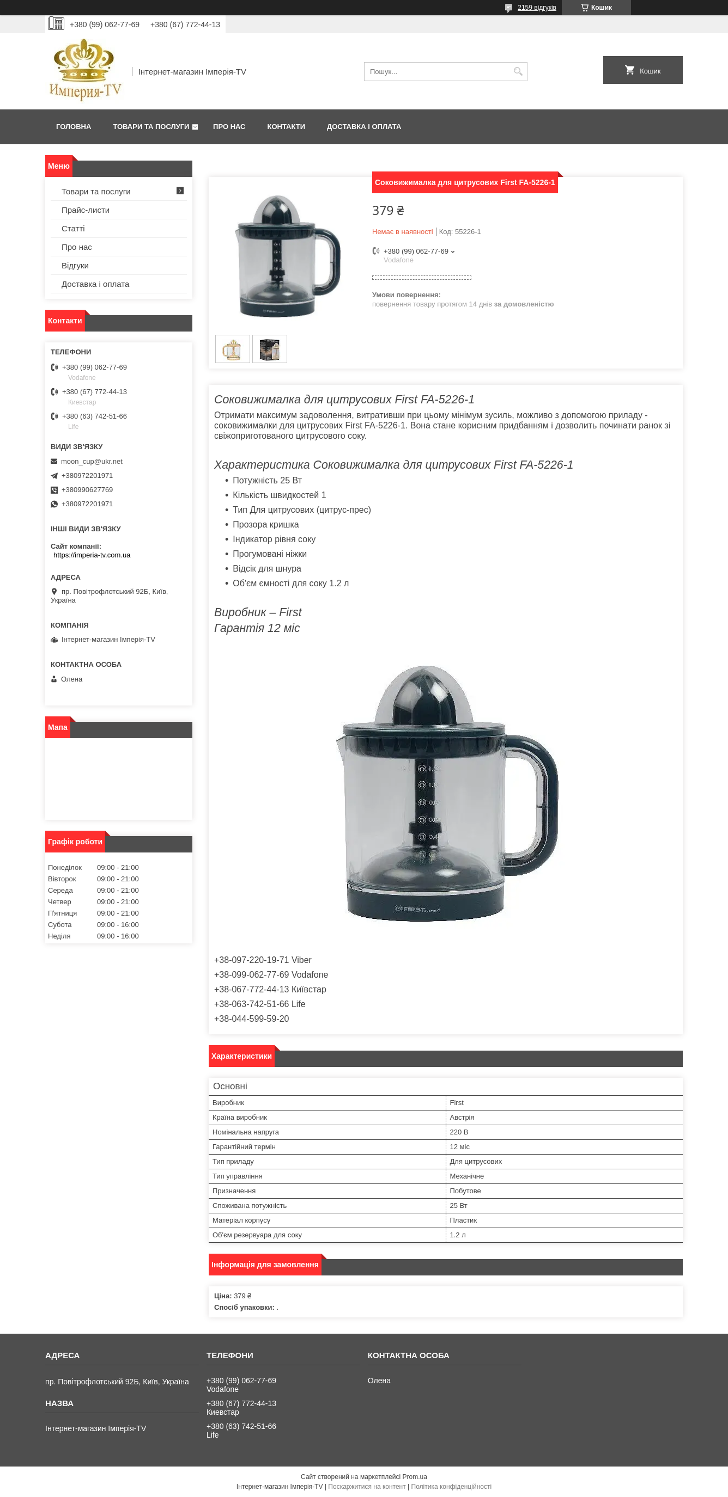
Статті (73, 228)
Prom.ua (415, 1477)
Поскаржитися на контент (366, 1486)
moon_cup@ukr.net (92, 461)
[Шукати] (517, 71)
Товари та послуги (151, 126)
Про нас (229, 126)
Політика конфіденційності (451, 1486)
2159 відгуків (537, 7)
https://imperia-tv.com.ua (91, 555)
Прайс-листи (86, 209)
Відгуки (75, 265)
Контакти (287, 126)
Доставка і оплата (364, 126)
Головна (73, 126)
